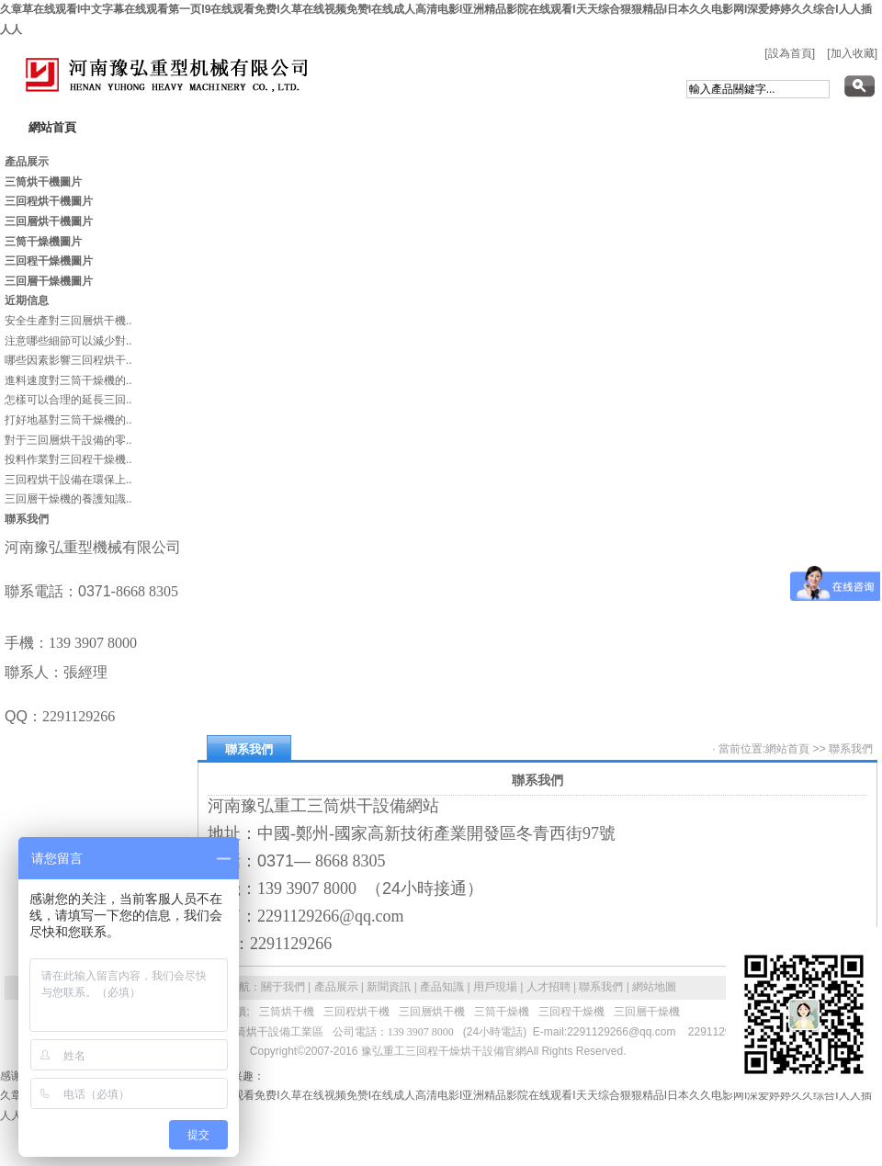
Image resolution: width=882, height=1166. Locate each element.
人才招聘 (548, 986)
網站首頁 (787, 748)
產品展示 (336, 986)
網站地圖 (654, 986)
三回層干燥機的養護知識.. (68, 498)
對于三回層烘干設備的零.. (68, 440)
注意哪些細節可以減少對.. (68, 340)
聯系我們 (851, 748)
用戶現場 (495, 986)
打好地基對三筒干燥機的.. (68, 419)
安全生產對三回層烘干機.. (68, 320)
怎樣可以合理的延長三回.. (68, 399)
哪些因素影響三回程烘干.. (68, 360)
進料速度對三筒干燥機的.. (68, 380)
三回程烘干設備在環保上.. (68, 479)
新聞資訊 (389, 986)
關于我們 (283, 986)
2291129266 (719, 1031)
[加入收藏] (852, 53)
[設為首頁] (789, 53)
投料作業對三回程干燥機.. (68, 459)
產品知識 (442, 986)
